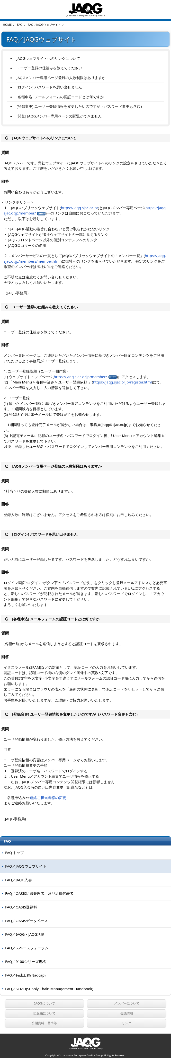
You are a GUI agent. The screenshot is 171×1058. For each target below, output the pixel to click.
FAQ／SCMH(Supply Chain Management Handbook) (49, 988)
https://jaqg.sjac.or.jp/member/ (80, 376)
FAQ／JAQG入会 (18, 879)
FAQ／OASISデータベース (26, 920)
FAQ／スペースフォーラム (27, 947)
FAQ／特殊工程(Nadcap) (25, 975)
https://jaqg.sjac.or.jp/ (79, 207)
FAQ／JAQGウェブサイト (25, 866)
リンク (126, 1023)
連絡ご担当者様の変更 (48, 797)
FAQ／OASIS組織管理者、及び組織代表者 (39, 893)
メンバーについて (126, 1003)
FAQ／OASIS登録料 (21, 907)
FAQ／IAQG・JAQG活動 (25, 934)
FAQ (20, 25)
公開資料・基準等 (44, 1023)
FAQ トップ (14, 852)
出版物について (44, 1013)
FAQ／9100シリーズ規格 (25, 961)
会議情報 (126, 1013)
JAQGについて (44, 1003)
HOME (7, 25)
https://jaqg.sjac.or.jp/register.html (122, 382)
